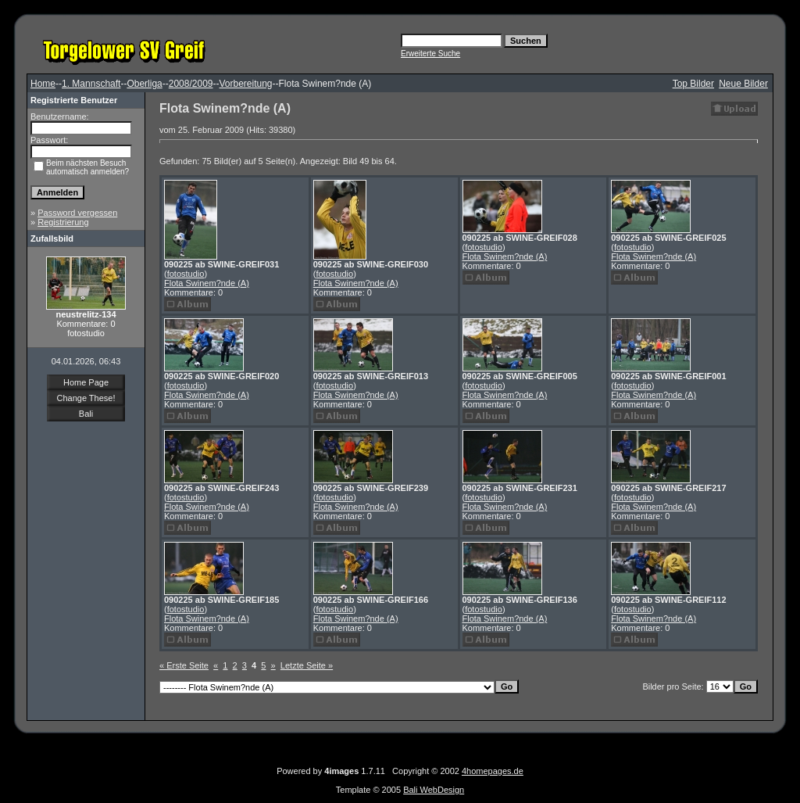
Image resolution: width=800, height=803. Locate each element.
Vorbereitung (245, 83)
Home (42, 83)
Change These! (85, 398)
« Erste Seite (184, 665)
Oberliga (144, 83)
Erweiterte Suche (430, 53)
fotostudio (186, 273)
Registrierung (63, 222)
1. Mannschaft (91, 83)
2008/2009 (191, 83)
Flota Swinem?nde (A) (206, 283)
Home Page (86, 382)
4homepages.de (492, 771)
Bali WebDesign (433, 789)
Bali (86, 413)
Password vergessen (77, 212)
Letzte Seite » (306, 665)
